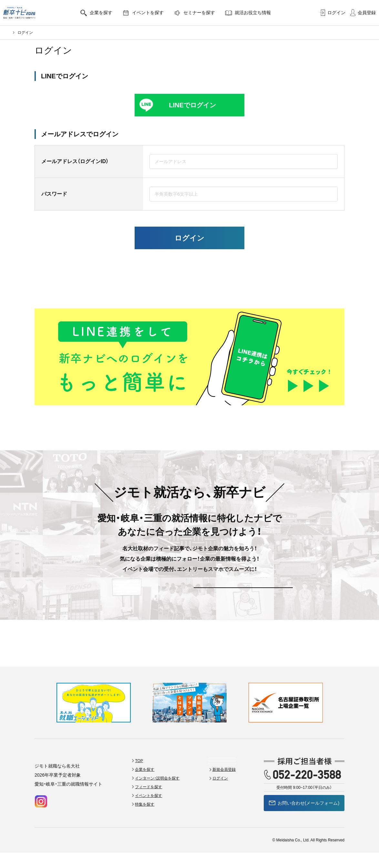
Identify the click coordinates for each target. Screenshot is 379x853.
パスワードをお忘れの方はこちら (189, 266)
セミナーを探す (207, 13)
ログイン (332, 13)
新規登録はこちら (189, 278)
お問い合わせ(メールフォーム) (304, 775)
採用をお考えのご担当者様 (104, 840)
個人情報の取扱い (150, 840)
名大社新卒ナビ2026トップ (33, 32)
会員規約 (42, 840)
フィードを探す (158, 759)
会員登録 (363, 12)
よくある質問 (225, 742)
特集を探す (155, 776)
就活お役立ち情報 (261, 13)
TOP (149, 733)
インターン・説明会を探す (167, 750)
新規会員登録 (136, 597)
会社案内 (65, 840)
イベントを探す (156, 13)
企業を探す (109, 13)
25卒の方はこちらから (189, 291)
